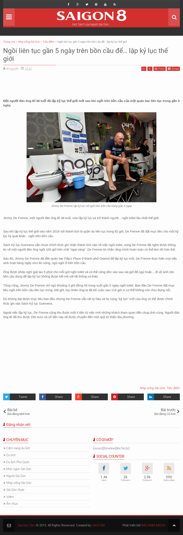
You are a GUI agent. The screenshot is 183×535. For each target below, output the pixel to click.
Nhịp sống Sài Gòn (152, 388)
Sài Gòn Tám (26, 525)
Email (173, 69)
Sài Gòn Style (15, 490)
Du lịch (10, 455)
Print (160, 69)
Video (10, 497)
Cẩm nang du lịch (18, 448)
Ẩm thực (12, 504)
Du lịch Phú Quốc (18, 462)
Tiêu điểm (173, 388)
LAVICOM (98, 525)
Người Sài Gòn (16, 476)
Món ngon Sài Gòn (18, 469)
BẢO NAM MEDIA (153, 525)
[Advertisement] (91, 83)
